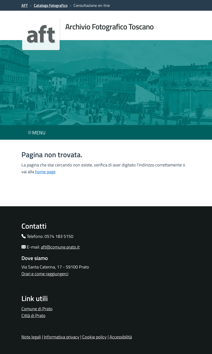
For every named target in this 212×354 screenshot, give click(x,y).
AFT (24, 5)
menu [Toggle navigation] (36, 132)
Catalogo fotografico (50, 5)
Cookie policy (94, 337)
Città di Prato (33, 315)
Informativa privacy (61, 337)
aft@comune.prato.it (60, 247)
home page (45, 171)
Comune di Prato (37, 308)
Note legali (31, 337)
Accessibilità (121, 337)
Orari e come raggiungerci (44, 273)
